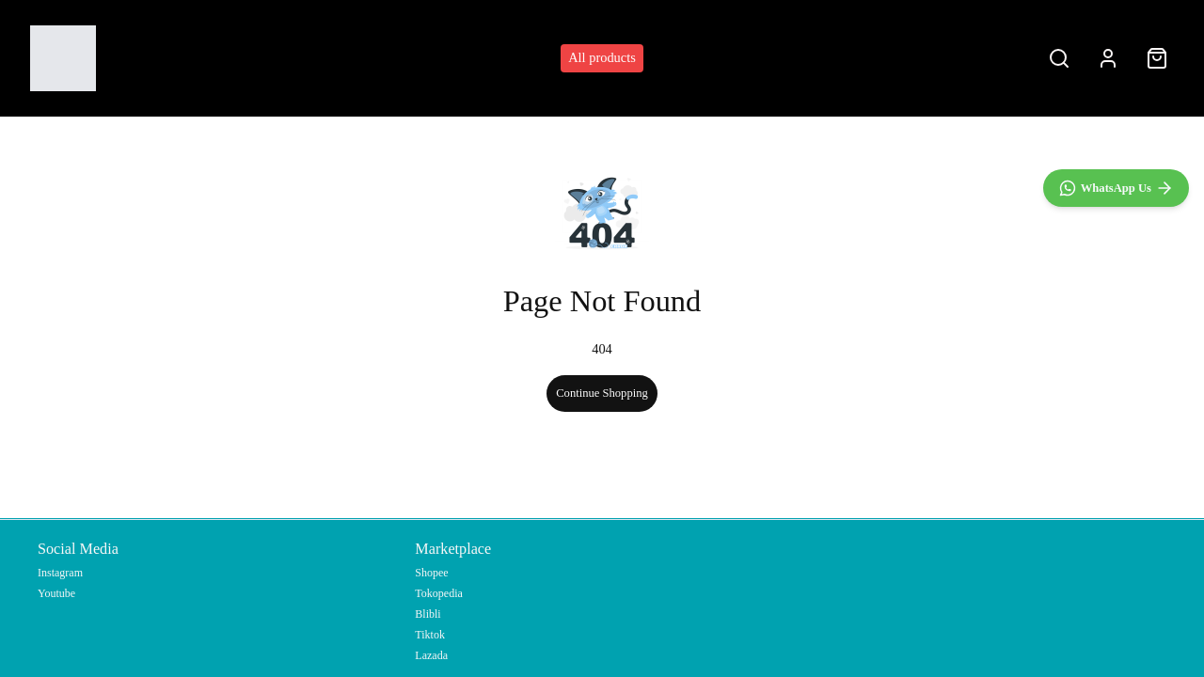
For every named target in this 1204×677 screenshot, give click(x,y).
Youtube (56, 593)
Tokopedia (438, 593)
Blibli (427, 614)
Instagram (60, 572)
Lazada (431, 655)
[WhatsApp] (1116, 598)
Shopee (431, 572)
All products (602, 57)
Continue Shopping (602, 393)
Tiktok (430, 634)
